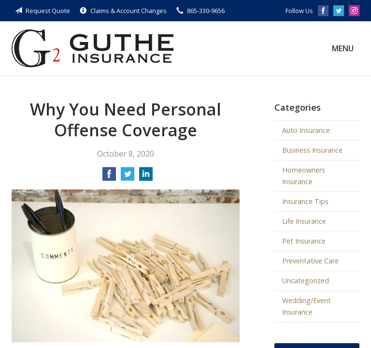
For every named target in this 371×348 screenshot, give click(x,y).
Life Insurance (304, 221)
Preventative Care (310, 260)
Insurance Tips (305, 201)
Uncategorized (305, 280)
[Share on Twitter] (127, 177)
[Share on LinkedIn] (146, 177)
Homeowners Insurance (303, 175)
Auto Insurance (306, 130)
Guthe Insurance (92, 48)
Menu (343, 48)
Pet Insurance (304, 241)
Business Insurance (312, 150)
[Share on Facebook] (109, 177)
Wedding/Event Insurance (306, 306)
